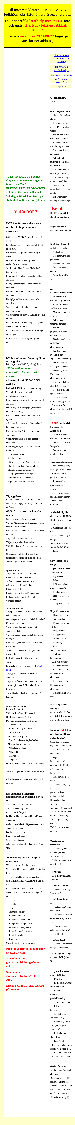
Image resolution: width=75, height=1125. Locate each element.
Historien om (61, 55)
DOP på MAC (60, 86)
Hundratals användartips (61, 68)
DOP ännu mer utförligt (61, 60)
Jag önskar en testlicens (61, 75)
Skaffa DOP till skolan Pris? (61, 80)
